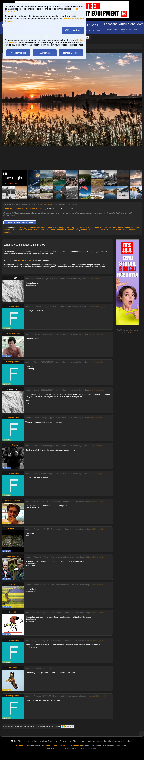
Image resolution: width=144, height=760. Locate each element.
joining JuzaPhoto (26, 260)
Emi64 (81, 228)
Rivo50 (107, 230)
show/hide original (97, 279)
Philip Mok (69, 230)
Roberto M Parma (118, 230)
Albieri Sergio (46, 228)
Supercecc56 (132, 230)
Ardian (55, 228)
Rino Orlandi (98, 230)
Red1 (77, 230)
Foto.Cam (112, 228)
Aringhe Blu (64, 228)
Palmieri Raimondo (41, 230)
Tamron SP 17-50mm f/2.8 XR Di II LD (29, 209)
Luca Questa (12, 445)
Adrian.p (21, 228)
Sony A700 (7, 209)
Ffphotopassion (47, 204)
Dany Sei (73, 228)
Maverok (28, 230)
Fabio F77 (89, 228)
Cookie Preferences (74, 745)
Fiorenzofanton (100, 228)
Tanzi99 (6, 232)
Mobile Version (21, 745)
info (131, 332)
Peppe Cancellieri (57, 230)
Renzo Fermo (86, 230)
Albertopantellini (33, 228)
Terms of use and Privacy (55, 745)
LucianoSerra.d (17, 230)
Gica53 (120, 228)
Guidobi (127, 228)
